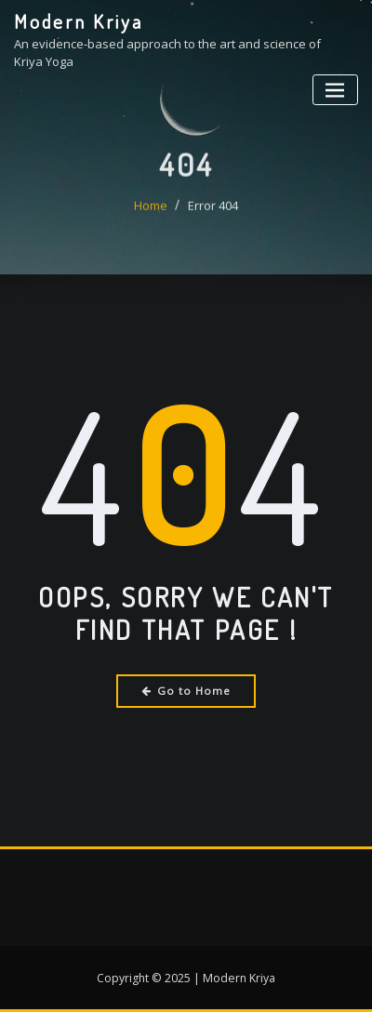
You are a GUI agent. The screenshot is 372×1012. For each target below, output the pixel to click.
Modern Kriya (78, 21)
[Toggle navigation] (335, 89)
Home (150, 215)
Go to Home (186, 691)
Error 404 (213, 215)
